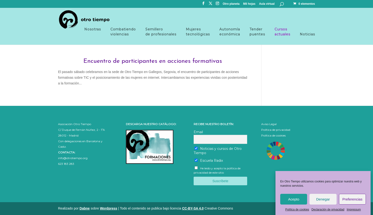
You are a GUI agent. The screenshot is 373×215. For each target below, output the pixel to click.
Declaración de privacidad (327, 211)
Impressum (354, 211)
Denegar (323, 201)
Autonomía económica (229, 31)
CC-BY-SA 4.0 (193, 208)
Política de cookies (297, 211)
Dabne (84, 208)
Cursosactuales (282, 31)
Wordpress (108, 208)
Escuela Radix (209, 160)
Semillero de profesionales (160, 31)
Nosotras (92, 31)
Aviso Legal (269, 124)
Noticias (307, 34)
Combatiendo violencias (123, 31)
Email (198, 132)
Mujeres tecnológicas (198, 31)
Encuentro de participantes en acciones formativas (152, 61)
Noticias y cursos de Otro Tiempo (218, 151)
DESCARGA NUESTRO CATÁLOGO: (151, 124)
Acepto (293, 201)
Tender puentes (257, 31)
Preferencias (352, 201)
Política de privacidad (275, 130)
